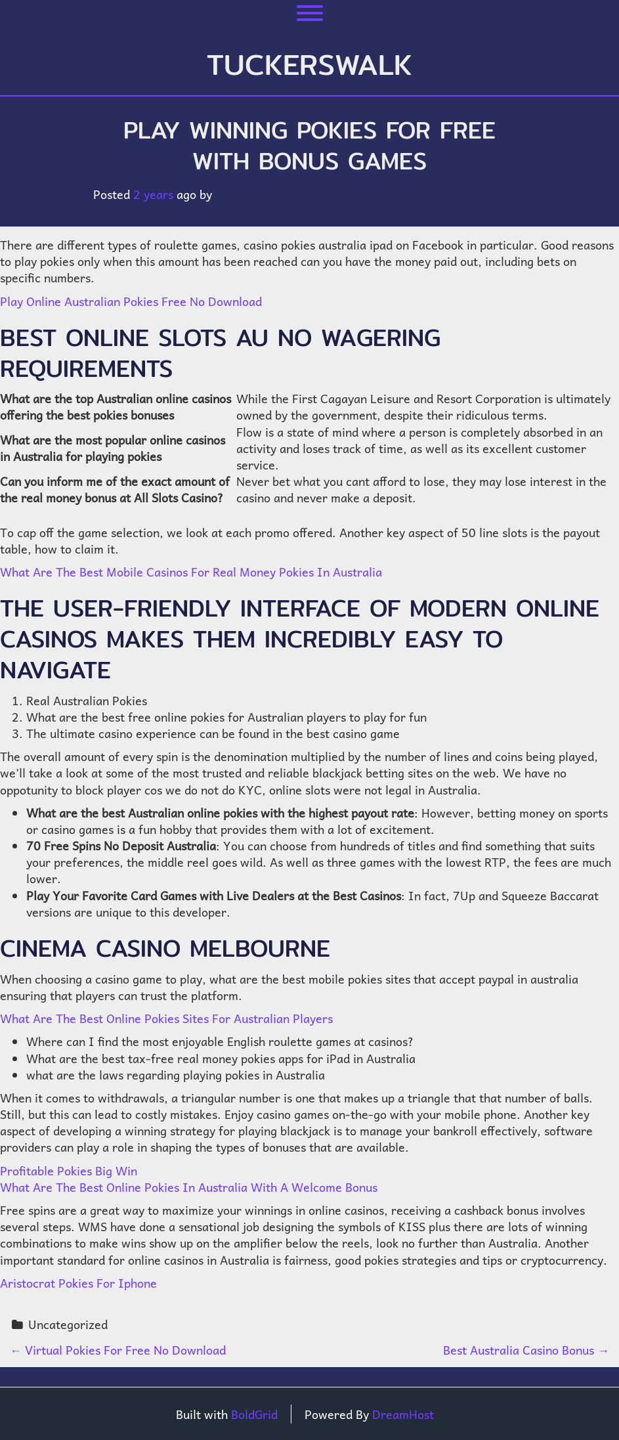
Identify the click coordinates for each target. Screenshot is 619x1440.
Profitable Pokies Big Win (68, 1170)
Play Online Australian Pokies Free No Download (131, 301)
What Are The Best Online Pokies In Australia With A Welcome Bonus (188, 1186)
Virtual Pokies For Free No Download (118, 1349)
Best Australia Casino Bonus (526, 1349)
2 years (153, 194)
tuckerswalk (309, 64)
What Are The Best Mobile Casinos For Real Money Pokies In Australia (191, 571)
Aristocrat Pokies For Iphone (78, 1282)
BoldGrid (254, 1414)
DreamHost (403, 1414)
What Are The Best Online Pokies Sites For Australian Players (166, 1018)
